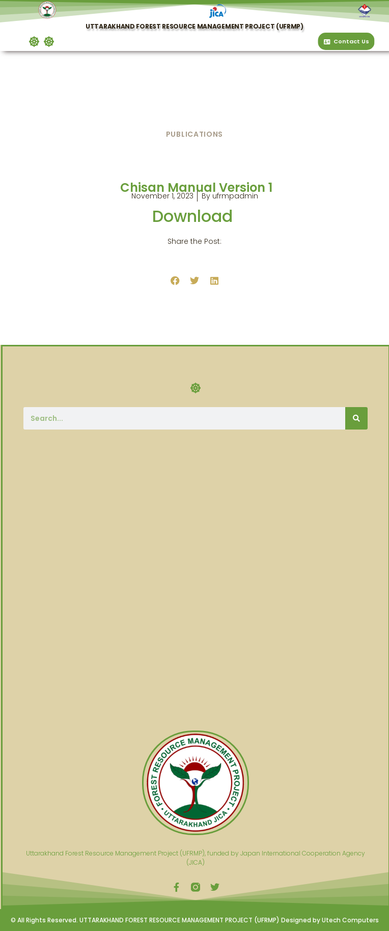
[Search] (356, 418)
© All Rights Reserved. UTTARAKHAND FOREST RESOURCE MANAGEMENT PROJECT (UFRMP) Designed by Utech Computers (195, 920)
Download (194, 216)
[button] (42, 41)
